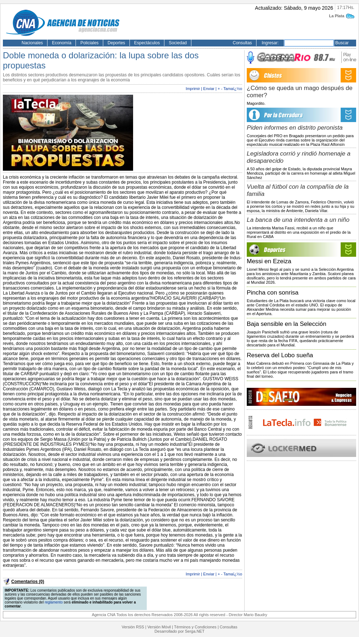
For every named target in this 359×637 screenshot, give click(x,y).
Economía (61, 42)
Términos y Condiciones (195, 627)
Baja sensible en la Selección (286, 323)
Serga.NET (194, 631)
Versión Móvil (159, 627)
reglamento (54, 602)
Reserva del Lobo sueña (280, 355)
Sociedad (178, 42)
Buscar (342, 42)
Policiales (89, 42)
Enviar (208, 88)
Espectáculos (147, 42)
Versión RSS (133, 627)
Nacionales (32, 42)
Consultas (242, 42)
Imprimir (193, 88)
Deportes (116, 42)
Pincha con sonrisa (273, 292)
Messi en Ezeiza (269, 261)
